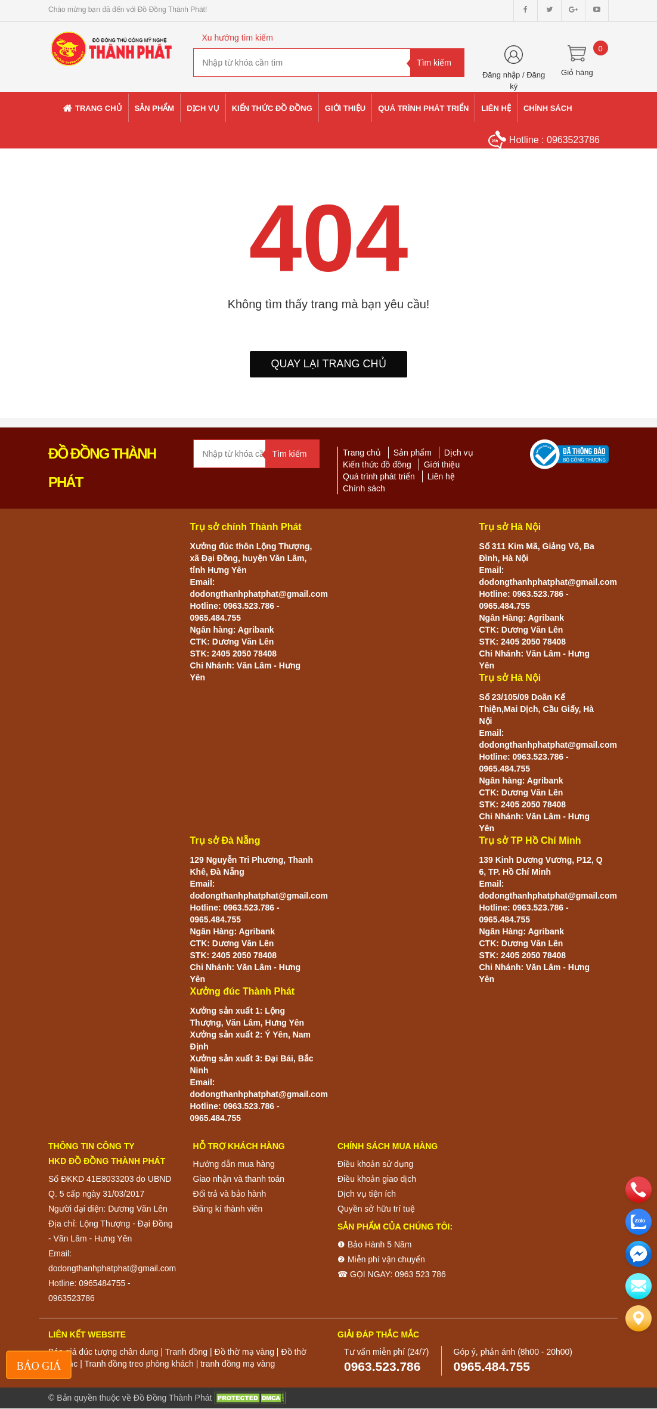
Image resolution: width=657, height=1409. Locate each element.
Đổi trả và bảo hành (229, 1194)
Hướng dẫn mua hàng (234, 1164)
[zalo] (638, 1222)
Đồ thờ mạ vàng (244, 1352)
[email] (638, 1254)
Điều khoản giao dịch (376, 1179)
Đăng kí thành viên (228, 1208)
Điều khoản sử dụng (375, 1164)
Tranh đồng (186, 1352)
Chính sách (364, 488)
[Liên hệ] (638, 1318)
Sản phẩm (412, 452)
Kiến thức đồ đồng (377, 464)
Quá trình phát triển (379, 476)
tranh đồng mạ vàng (237, 1363)
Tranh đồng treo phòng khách (138, 1363)
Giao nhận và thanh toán (239, 1179)
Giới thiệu (442, 464)
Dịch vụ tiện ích (366, 1194)
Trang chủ (362, 452)
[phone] (638, 1189)
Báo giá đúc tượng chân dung (103, 1352)
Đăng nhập (501, 74)
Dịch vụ (458, 452)
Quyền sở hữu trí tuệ (376, 1208)
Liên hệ (441, 476)
